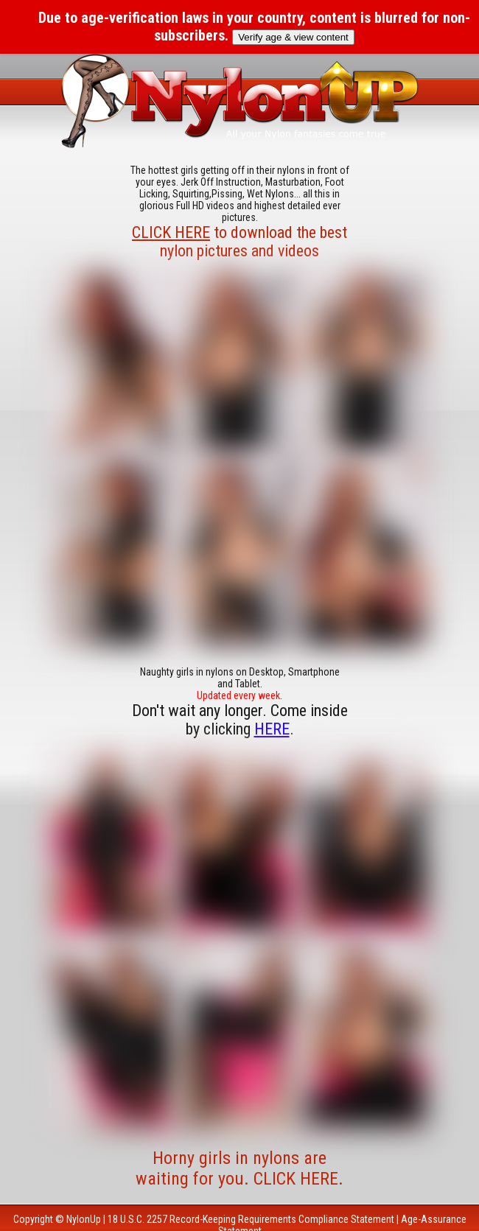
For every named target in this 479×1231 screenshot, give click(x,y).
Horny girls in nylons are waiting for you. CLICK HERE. (239, 1168)
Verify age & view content (293, 37)
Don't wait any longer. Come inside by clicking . (240, 719)
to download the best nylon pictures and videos (239, 241)
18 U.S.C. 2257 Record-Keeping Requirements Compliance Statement (251, 1219)
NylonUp (83, 1219)
